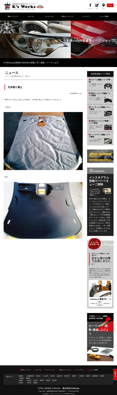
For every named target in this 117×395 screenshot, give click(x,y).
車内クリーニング (67, 16)
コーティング (49, 16)
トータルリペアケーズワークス (56, 393)
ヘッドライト (85, 16)
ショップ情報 (92, 370)
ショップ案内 (104, 16)
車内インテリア (13, 16)
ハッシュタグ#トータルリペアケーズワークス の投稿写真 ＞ (95, 192)
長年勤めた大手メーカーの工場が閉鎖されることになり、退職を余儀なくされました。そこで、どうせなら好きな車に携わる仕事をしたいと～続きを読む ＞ (99, 273)
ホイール (31, 16)
